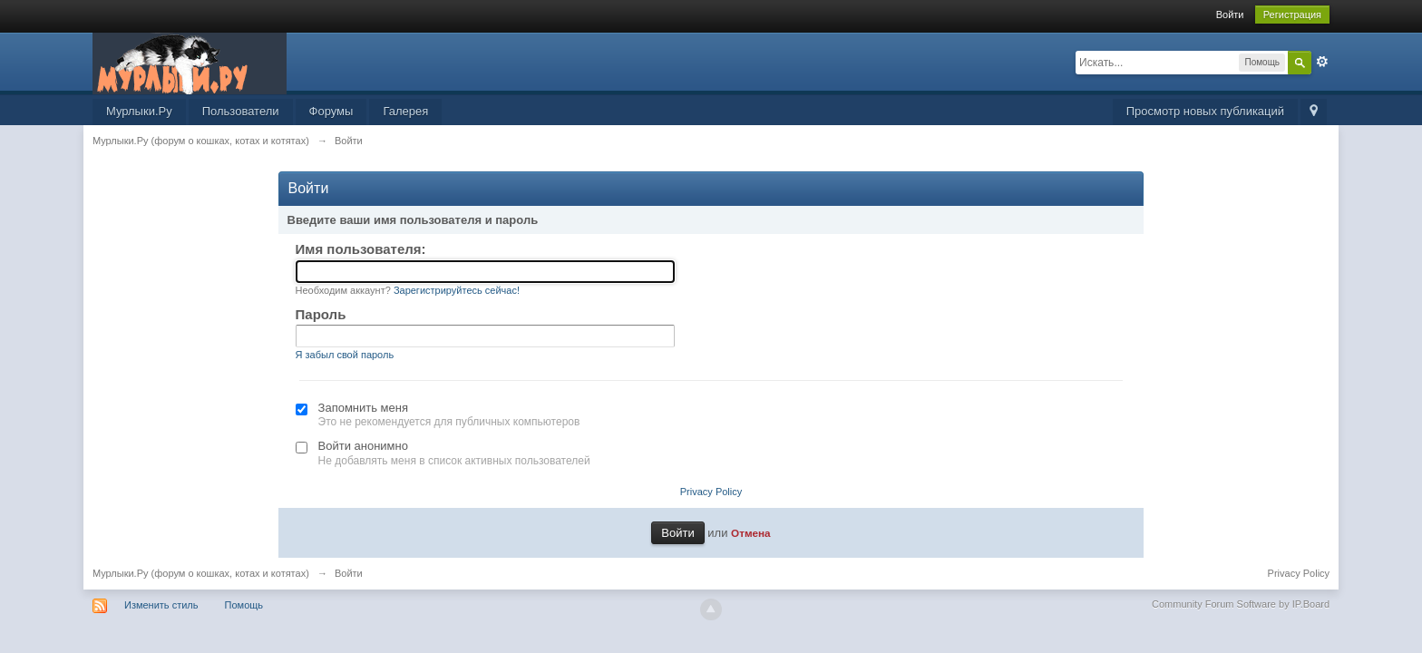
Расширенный (1322, 61)
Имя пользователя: (361, 249)
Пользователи (240, 111)
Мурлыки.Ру (139, 111)
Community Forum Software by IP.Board (1240, 604)
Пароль (321, 314)
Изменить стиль (161, 604)
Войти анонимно (363, 446)
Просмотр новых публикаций (1205, 111)
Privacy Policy (711, 491)
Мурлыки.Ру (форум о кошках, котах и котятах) (201, 573)
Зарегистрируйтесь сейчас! (457, 290)
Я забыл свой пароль (345, 354)
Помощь (244, 604)
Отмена (751, 533)
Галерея (405, 111)
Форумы (331, 111)
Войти (1230, 14)
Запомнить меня (363, 407)
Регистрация (1292, 14)
